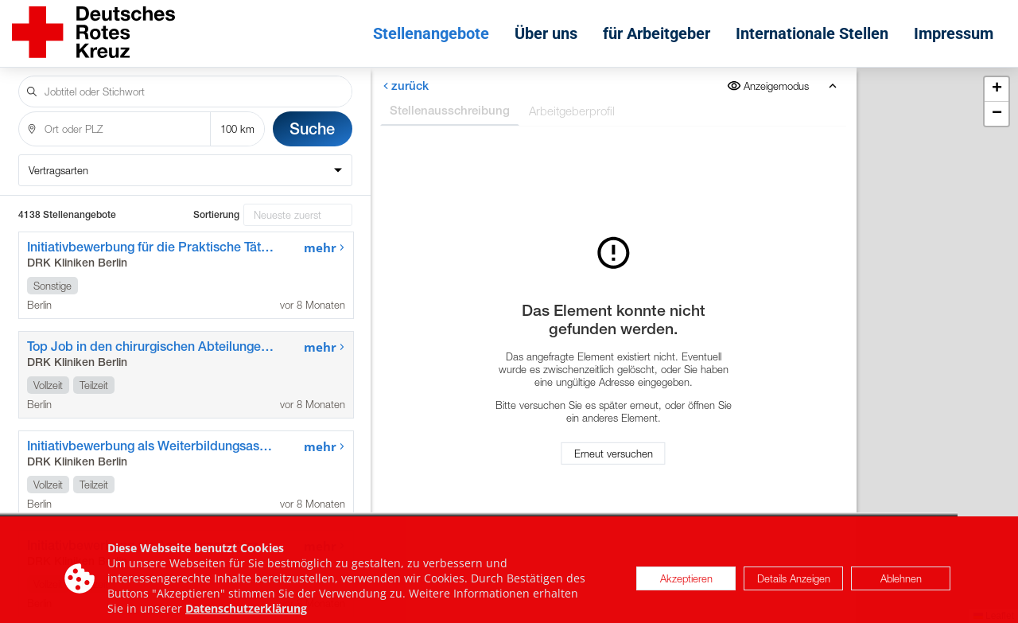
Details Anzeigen (793, 588)
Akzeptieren (686, 588)
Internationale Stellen (812, 33)
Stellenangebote (431, 33)
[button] (996, 89)
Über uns (546, 33)
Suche (312, 128)
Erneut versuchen (613, 453)
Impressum (953, 33)
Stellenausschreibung (450, 110)
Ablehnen (901, 588)
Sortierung (216, 214)
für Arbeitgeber (656, 33)
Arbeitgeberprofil (572, 110)
